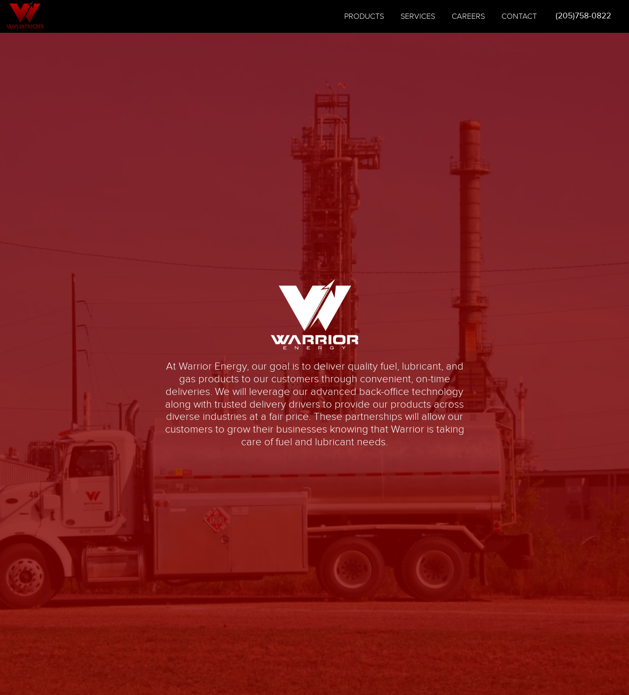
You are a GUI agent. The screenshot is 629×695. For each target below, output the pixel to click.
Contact (519, 16)
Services (418, 16)
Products (364, 16)
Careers (468, 16)
